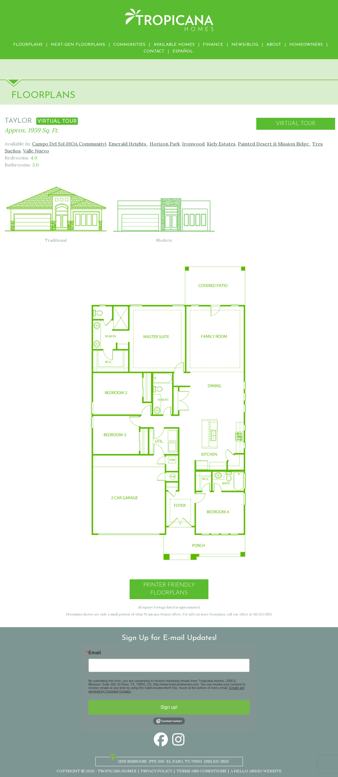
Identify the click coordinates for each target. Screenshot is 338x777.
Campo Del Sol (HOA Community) (69, 144)
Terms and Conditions (201, 771)
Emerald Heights (128, 144)
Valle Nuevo (36, 151)
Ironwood (193, 144)
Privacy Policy (156, 771)
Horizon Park (165, 144)
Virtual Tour (296, 124)
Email (94, 652)
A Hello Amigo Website (256, 771)
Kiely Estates (221, 144)
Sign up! (169, 707)
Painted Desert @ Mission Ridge (274, 144)
